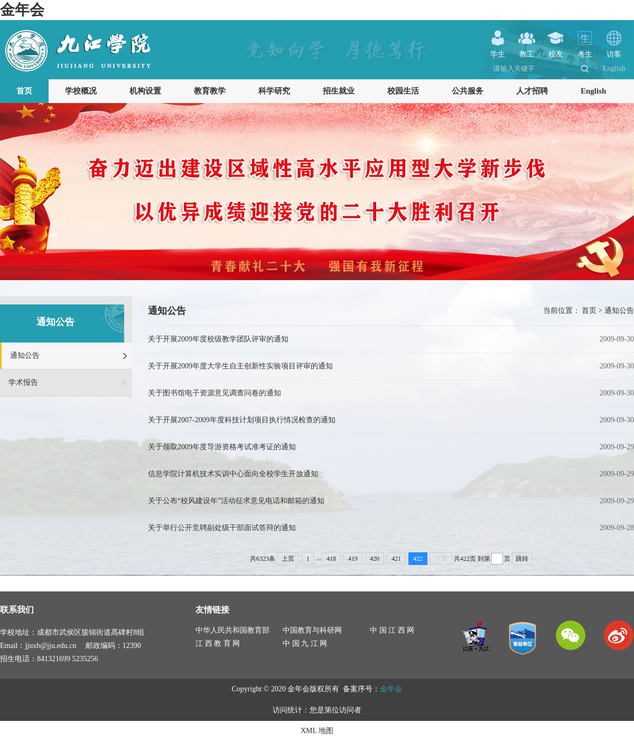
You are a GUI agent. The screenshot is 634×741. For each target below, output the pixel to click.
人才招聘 (532, 91)
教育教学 (210, 91)
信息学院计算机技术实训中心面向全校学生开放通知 (233, 474)
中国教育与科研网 (312, 630)
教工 (527, 50)
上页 (288, 558)
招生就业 (339, 91)
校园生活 (403, 91)
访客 (614, 50)
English (614, 68)
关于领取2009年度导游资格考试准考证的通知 (222, 447)
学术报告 (23, 382)
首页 (24, 91)
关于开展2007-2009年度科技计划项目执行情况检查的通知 (241, 420)
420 (374, 558)
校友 (556, 50)
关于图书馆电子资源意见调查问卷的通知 (214, 393)
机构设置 (145, 91)
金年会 (22, 10)
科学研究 (274, 91)
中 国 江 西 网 (392, 630)
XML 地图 (317, 731)
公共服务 (467, 91)
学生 (498, 50)
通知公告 (25, 355)
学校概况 (81, 91)
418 (331, 558)
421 (396, 558)
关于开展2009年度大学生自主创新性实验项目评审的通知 (240, 366)
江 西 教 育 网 (217, 643)
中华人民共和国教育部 (232, 630)
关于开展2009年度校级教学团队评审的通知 (218, 339)
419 (353, 558)
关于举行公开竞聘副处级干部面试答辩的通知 (222, 528)
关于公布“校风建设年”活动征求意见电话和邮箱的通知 (236, 501)
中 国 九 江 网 (305, 643)
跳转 (522, 558)
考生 (585, 50)
